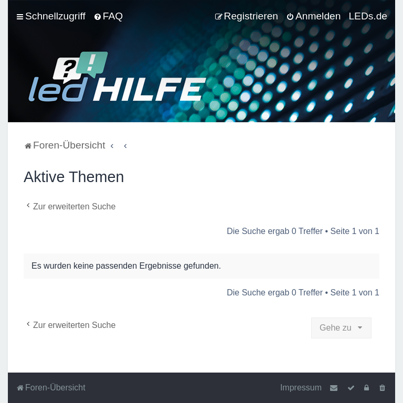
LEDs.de (367, 16)
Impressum (301, 387)
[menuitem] (108, 16)
